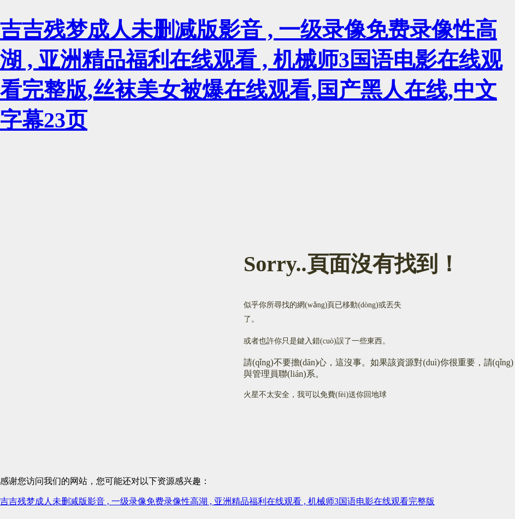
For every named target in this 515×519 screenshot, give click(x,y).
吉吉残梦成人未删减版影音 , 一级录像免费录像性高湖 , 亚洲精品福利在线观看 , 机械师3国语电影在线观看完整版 (217, 501)
